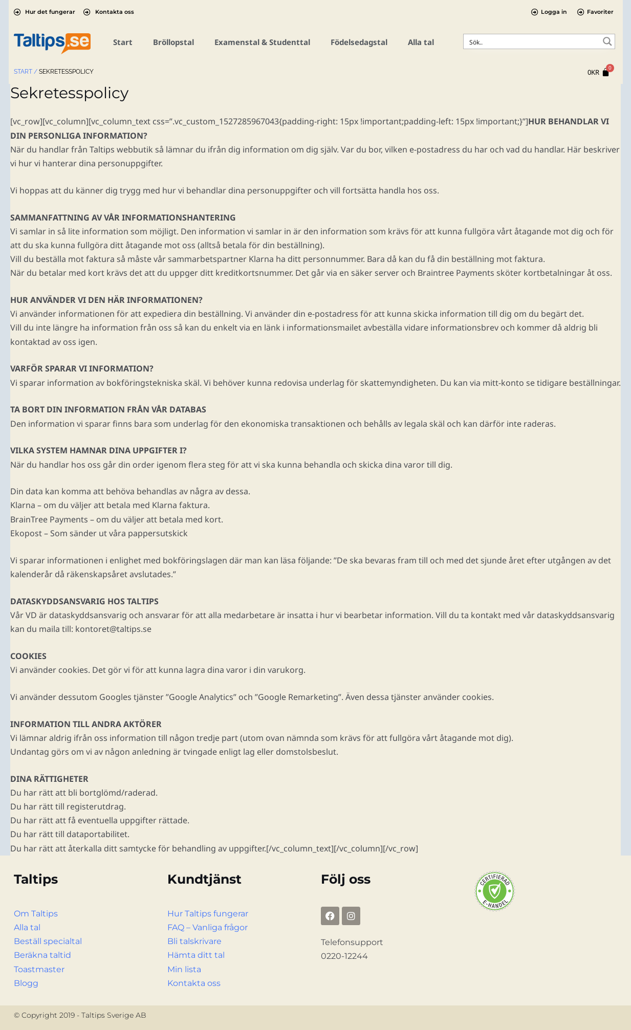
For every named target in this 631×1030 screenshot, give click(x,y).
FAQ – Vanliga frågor (207, 927)
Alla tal (421, 42)
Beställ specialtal (48, 941)
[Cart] (599, 72)
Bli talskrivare (194, 941)
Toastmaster (39, 969)
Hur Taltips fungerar (207, 913)
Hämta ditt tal (196, 955)
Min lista (184, 969)
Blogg (26, 983)
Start (123, 42)
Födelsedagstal (359, 42)
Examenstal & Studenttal (262, 42)
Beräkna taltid (42, 955)
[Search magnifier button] (607, 41)
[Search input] (532, 41)
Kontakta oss (194, 983)
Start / (25, 71)
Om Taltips (36, 913)
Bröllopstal (173, 42)
